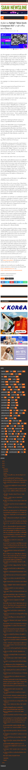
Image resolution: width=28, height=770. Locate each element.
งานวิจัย (9, 397)
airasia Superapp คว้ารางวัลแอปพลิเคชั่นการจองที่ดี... (15, 718)
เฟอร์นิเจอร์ (19, 446)
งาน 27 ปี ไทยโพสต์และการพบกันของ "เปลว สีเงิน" (15, 534)
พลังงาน (9, 433)
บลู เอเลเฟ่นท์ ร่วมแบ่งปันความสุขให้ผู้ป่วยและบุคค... (15, 543)
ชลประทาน (19, 439)
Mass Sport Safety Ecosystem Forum (11, 755)
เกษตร (8, 389)
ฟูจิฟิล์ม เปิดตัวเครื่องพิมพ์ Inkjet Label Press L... (14, 709)
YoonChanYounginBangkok (16, 449)
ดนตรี (20, 387)
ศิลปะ (22, 423)
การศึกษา (3, 384)
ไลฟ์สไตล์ (3, 371)
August (5, 760)
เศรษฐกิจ (3, 381)
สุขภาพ (20, 413)
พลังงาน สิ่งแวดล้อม (4, 420)
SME (16, 433)
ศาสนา (21, 436)
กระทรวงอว (15, 423)
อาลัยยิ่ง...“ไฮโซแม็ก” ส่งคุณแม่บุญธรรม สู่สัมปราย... (15, 642)
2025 (3, 463)
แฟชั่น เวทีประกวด (4, 423)
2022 (3, 762)
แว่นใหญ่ (2, 454)
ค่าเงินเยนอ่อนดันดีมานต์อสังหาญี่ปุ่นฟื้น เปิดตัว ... (14, 725)
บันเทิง (11, 371)
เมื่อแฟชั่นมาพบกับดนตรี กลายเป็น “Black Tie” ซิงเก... (15, 679)
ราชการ (16, 374)
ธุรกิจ (6, 278)
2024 (3, 465)
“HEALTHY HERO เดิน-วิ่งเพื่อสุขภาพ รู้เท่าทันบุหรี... (14, 557)
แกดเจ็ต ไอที (13, 394)
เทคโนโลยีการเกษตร (5, 415)
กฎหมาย (2, 433)
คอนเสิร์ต (13, 402)
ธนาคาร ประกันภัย (12, 436)
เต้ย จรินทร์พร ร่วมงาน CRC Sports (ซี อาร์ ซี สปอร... (15, 623)
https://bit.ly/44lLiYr (8, 260)
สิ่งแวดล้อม (13, 405)
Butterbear (10, 444)
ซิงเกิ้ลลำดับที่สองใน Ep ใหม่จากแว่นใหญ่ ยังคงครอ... (15, 480)
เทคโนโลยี (19, 392)
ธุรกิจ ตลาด (11, 278)
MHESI (2, 439)
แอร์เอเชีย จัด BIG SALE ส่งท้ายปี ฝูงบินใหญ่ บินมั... (14, 720)
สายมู (21, 441)
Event (12, 400)
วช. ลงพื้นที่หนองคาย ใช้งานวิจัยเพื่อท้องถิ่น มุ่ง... (14, 664)
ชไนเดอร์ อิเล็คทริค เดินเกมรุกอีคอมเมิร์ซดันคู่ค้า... (14, 528)
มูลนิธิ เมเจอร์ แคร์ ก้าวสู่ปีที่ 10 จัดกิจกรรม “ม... (14, 683)
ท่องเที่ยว (14, 379)
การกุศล (11, 384)
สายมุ (22, 452)
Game (18, 444)
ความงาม (12, 407)
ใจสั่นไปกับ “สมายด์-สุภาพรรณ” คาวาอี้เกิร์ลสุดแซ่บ (15, 510)
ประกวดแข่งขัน (4, 400)
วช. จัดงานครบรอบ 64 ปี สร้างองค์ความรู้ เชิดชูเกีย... (15, 521)
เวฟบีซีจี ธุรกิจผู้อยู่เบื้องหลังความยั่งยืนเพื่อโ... (13, 707)
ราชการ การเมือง (4, 379)
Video (18, 431)
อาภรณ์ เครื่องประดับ (5, 410)
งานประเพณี (11, 418)
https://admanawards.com (7, 268)
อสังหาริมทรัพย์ (4, 405)
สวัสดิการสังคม (15, 420)
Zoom (22, 433)
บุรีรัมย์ (2, 428)
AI (14, 413)
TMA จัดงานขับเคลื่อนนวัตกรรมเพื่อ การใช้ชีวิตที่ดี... (15, 532)
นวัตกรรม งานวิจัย (11, 376)
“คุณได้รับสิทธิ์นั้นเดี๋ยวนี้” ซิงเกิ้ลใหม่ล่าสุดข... (13, 478)
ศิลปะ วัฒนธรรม (13, 441)
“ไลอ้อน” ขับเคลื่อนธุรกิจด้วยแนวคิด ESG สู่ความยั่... (15, 545)
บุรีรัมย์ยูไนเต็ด (10, 446)
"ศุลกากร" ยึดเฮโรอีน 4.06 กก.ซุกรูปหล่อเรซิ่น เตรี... (15, 605)
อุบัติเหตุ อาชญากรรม (5, 413)
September (6, 758)
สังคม (2, 376)
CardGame (3, 449)
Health (2, 431)
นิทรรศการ (3, 452)
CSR (12, 392)
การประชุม (3, 436)
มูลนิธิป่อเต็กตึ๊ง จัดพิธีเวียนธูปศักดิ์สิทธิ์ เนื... (13, 559)
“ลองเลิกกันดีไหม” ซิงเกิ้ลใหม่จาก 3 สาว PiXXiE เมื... (15, 512)
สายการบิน (10, 431)
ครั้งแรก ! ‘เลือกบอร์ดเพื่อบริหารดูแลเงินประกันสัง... (14, 526)
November (5, 471)
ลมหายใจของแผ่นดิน (13, 452)
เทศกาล (2, 418)
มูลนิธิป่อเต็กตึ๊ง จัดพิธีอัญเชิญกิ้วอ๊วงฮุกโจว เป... (14, 743)
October (5, 473)
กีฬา (21, 394)
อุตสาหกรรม (3, 426)
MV (16, 397)
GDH (14, 410)
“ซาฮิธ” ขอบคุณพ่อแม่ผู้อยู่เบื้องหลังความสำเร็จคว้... (15, 637)
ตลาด (2, 397)
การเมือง (21, 410)
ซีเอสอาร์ (19, 384)
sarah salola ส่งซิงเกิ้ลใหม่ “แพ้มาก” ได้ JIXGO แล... (14, 594)
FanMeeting (18, 428)
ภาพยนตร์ (9, 428)
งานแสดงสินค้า (4, 402)
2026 (3, 461)
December (5, 469)
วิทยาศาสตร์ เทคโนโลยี (5, 374)
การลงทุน (19, 426)
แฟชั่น (2, 444)
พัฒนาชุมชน (3, 441)
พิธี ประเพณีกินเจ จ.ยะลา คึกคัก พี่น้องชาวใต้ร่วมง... (15, 553)
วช (1, 389)
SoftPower (10, 439)
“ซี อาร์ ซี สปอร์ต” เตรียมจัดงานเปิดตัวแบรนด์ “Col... (15, 695)
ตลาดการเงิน (3, 407)
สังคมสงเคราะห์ (4, 394)
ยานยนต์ (15, 389)
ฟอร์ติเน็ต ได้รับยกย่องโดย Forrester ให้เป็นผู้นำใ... (14, 628)
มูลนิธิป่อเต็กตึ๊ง (4, 392)
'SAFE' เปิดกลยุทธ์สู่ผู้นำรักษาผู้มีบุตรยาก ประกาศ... (14, 530)
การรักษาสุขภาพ (4, 387)
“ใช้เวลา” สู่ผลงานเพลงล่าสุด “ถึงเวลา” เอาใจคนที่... (15, 555)
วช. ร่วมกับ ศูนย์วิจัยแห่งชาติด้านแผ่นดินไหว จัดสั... (15, 488)
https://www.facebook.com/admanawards (11, 270)
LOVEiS (11, 426)
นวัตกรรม (15, 415)
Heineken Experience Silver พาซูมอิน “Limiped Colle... (15, 681)
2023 (3, 467)
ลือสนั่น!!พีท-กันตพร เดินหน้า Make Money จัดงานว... (15, 603)
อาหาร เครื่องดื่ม (12, 381)
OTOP (2, 446)
